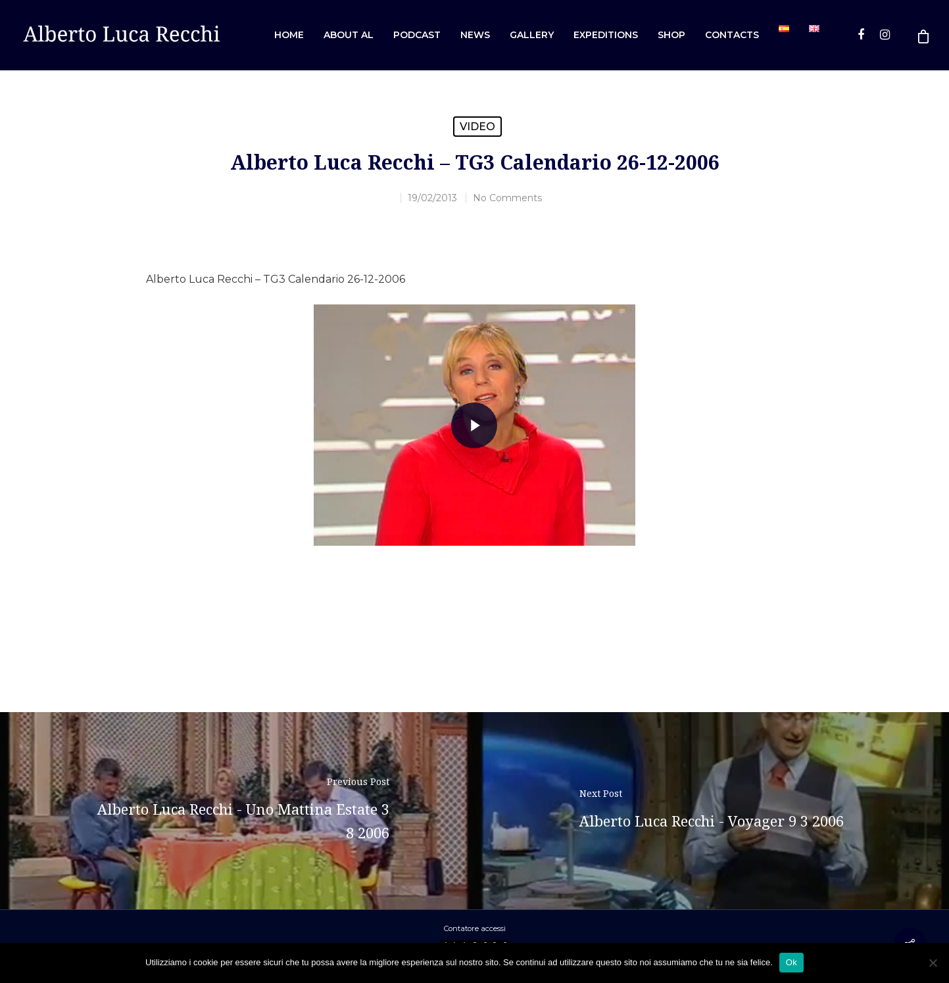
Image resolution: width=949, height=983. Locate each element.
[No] (932, 962)
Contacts (732, 35)
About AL (349, 35)
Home (289, 35)
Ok (791, 962)
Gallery (532, 35)
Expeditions (605, 35)
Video (477, 126)
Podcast (417, 35)
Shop (671, 35)
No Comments (507, 198)
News (475, 35)
